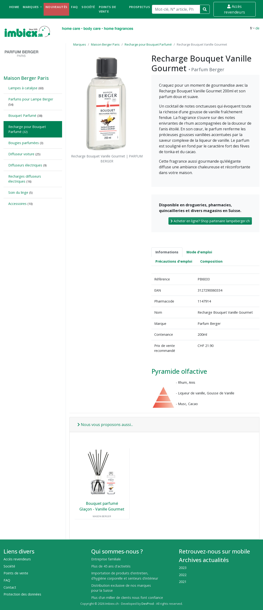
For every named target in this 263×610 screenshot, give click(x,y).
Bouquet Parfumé (22, 115)
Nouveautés (56, 7)
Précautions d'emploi (173, 261)
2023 (182, 567)
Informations (166, 252)
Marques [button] (31, 7)
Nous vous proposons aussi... (105, 424)
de (257, 28)
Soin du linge (18, 192)
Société (88, 7)
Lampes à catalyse (22, 88)
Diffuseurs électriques (25, 165)
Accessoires (17, 203)
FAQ (74, 7)
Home (14, 7)
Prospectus (139, 7)
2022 (182, 574)
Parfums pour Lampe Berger (30, 99)
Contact (10, 587)
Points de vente (107, 9)
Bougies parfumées (23, 143)
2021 (182, 581)
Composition (211, 261)
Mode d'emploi (199, 252)
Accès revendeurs (234, 9)
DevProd (147, 604)
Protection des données (22, 594)
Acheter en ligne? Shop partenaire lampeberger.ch (210, 221)
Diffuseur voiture (21, 154)
